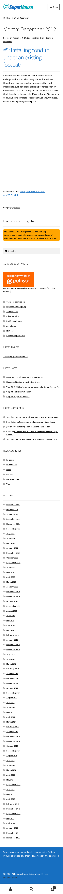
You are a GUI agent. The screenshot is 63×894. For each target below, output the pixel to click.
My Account (10, 889)
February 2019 (12, 635)
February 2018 (12, 668)
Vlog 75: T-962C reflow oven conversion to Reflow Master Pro (32, 387)
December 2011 (13, 833)
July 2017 (10, 702)
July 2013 (10, 789)
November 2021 (13, 524)
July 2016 (10, 760)
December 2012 (13, 808)
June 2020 (10, 567)
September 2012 (13, 813)
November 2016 (13, 741)
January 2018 (12, 673)
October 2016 (12, 746)
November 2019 (13, 596)
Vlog (8, 484)
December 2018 (13, 644)
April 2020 (10, 577)
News (8, 469)
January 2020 (12, 586)
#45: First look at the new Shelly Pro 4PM (39, 439)
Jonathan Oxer (37, 38)
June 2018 (10, 659)
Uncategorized (12, 479)
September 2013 (13, 784)
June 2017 (10, 707)
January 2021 (12, 548)
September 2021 (13, 529)
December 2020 (13, 553)
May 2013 (10, 794)
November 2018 (13, 649)
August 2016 (11, 755)
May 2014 (10, 780)
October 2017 (12, 688)
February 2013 (12, 804)
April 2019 (10, 625)
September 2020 (13, 562)
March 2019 (11, 630)
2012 (16, 18)
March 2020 (11, 582)
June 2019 (10, 615)
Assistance (11, 326)
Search (31, 889)
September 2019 (13, 606)
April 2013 (10, 799)
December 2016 (13, 736)
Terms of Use (12, 311)
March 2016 (11, 770)
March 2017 (11, 722)
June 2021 (10, 538)
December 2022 (13, 519)
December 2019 (13, 591)
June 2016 (10, 765)
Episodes (16, 207)
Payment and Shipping (16, 306)
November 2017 (13, 683)
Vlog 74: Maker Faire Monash (18, 391)
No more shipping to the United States (23, 382)
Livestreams (11, 464)
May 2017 (10, 712)
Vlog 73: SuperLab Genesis (17, 396)
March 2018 (11, 664)
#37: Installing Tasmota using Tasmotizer (31, 426)
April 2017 (10, 717)
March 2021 (11, 543)
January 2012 (12, 828)
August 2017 (11, 697)
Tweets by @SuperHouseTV (15, 356)
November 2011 (13, 837)
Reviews (9, 474)
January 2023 (12, 514)
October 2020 (12, 558)
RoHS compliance (14, 321)
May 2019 (10, 620)
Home (9, 18)
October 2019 (12, 601)
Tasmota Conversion (15, 302)
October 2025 (12, 509)
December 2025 (13, 504)
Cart (49, 887)
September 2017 (13, 693)
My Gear (9, 331)
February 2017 (12, 726)
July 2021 (10, 533)
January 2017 (12, 731)
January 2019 (12, 640)
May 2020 (10, 572)
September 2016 (13, 751)
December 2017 (13, 678)
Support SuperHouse (15, 335)
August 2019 (11, 611)
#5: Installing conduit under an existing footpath (26, 57)
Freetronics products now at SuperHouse (24, 377)
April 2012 (10, 823)
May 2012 (10, 818)
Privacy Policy (12, 316)
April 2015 (10, 775)
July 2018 (10, 654)
